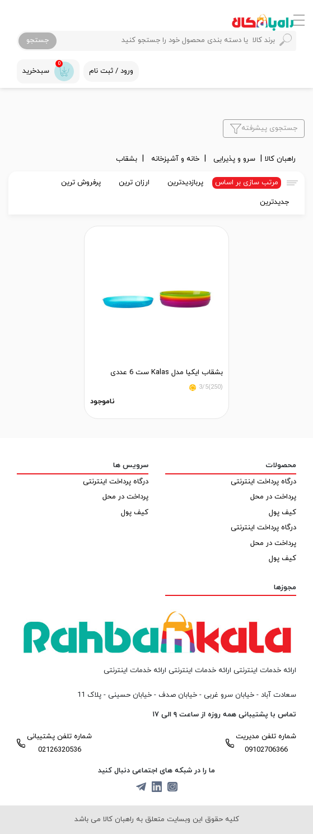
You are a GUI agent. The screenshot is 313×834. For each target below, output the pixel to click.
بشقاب (127, 159)
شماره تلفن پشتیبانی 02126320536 (59, 743)
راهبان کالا (280, 159)
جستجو (37, 40)
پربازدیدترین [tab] (185, 183)
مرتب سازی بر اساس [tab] (246, 183)
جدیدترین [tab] (274, 202)
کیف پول (282, 512)
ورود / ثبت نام (111, 71)
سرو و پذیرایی (235, 159)
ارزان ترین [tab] (134, 183)
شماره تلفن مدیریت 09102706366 (266, 743)
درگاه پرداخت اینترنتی (263, 482)
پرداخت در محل (273, 497)
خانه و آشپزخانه (176, 159)
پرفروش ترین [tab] (81, 183)
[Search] (176, 40)
